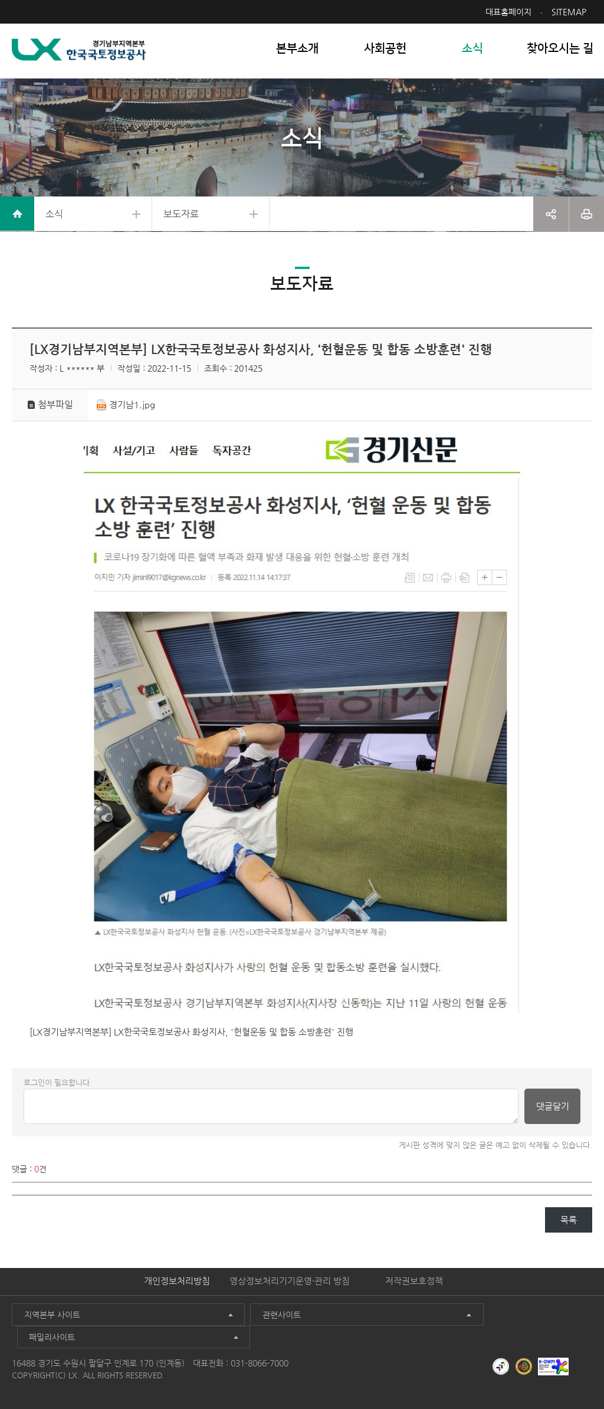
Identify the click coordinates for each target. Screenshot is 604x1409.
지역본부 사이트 (50, 1324)
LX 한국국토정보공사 (80, 53)
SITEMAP (569, 12)
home (17, 218)
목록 (568, 1230)
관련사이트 (236, 1324)
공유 (551, 218)
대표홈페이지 (508, 12)
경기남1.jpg (134, 414)
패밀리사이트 (435, 1324)
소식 (56, 218)
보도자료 (188, 218)
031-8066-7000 (259, 1350)
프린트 (586, 218)
